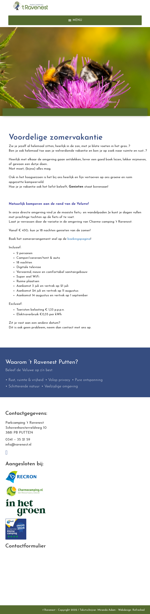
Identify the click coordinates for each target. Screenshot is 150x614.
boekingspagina (78, 239)
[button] (77, 20)
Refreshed (138, 610)
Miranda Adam (106, 610)
